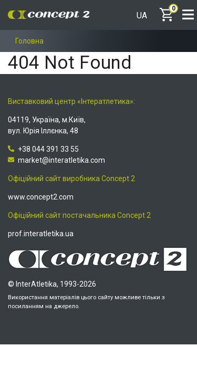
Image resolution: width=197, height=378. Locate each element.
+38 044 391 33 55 (43, 149)
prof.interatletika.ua (41, 233)
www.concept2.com (41, 197)
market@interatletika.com (56, 160)
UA (142, 15)
